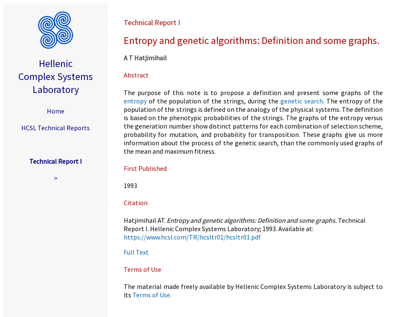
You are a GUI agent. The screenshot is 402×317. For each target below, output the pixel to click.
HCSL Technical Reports (55, 128)
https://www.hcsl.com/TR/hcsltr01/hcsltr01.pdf (192, 237)
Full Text (136, 252)
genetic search (301, 101)
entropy (135, 101)
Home (55, 111)
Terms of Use (151, 295)
